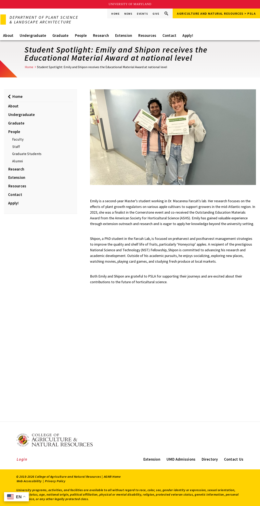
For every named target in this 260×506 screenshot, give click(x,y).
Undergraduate (33, 35)
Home (115, 13)
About (8, 35)
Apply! (187, 35)
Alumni (17, 161)
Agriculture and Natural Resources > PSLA (216, 13)
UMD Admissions (181, 459)
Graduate (60, 35)
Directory (210, 459)
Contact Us (234, 459)
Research (101, 35)
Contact (169, 35)
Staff (16, 146)
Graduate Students (26, 154)
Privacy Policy (55, 481)
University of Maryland (130, 4)
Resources (147, 35)
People (81, 35)
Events (142, 13)
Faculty (18, 139)
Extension (123, 35)
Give (156, 13)
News (128, 13)
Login (22, 459)
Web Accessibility (29, 481)
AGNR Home (112, 476)
